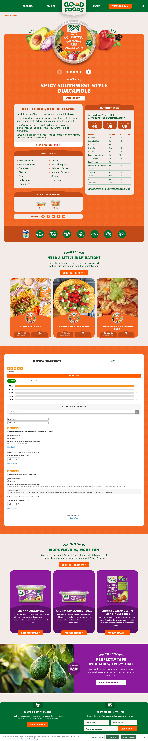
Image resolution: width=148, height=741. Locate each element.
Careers (81, 719)
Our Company (87, 701)
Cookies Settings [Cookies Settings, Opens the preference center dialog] (97, 737)
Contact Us (82, 723)
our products (61, 701)
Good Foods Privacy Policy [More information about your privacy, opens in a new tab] (29, 739)
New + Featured (56, 719)
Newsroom (82, 710)
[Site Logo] (14, 706)
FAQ (79, 727)
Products (28, 6)
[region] (74, 737)
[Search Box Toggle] (143, 6)
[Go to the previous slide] (59, 72)
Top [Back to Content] (74, 691)
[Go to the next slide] (88, 72)
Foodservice (82, 715)
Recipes (51, 6)
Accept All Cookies (128, 737)
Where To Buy (56, 723)
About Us (81, 706)
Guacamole (55, 706)
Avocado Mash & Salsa (59, 710)
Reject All (113, 737)
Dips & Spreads (56, 715)
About (96, 6)
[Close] (144, 737)
